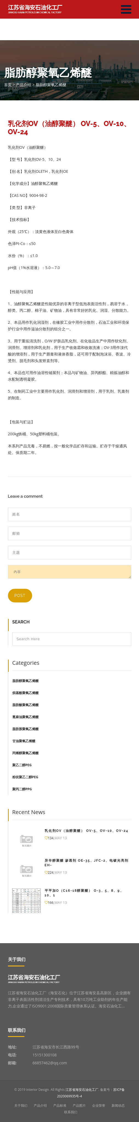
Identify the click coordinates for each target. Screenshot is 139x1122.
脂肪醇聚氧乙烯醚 (25, 680)
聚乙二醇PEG (22, 765)
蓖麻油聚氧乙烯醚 (25, 717)
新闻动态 (118, 1105)
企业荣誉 (98, 1105)
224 (49, 872)
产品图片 (79, 1105)
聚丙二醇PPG (22, 789)
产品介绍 (40, 1105)
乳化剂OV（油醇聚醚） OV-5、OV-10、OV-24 (87, 831)
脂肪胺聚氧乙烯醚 (25, 729)
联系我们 (70, 1112)
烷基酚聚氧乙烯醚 (25, 692)
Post (20, 595)
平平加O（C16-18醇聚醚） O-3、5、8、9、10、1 (84, 893)
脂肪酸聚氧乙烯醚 (25, 705)
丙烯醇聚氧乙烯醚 (25, 753)
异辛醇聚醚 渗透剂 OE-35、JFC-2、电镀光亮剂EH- (87, 863)
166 (49, 902)
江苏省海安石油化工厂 (82, 1089)
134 (49, 838)
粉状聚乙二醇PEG (25, 777)
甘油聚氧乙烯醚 (23, 741)
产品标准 (59, 1105)
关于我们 (20, 1105)
